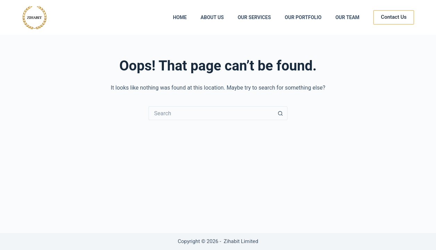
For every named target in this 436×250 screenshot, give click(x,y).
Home (180, 17)
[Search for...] (211, 113)
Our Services (254, 17)
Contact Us (393, 17)
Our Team (347, 17)
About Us (212, 17)
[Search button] (280, 113)
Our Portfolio (303, 17)
